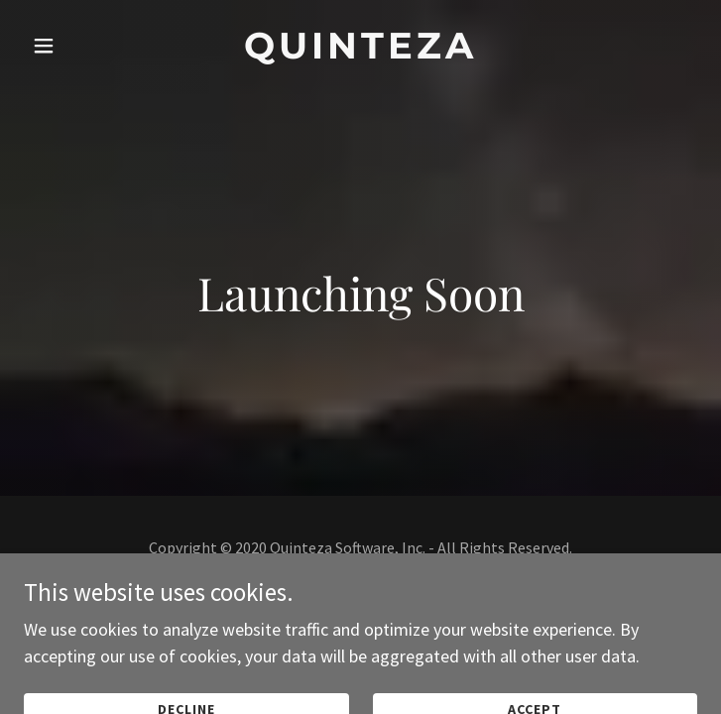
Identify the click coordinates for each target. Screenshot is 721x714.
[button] (70, 45)
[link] (360, 45)
